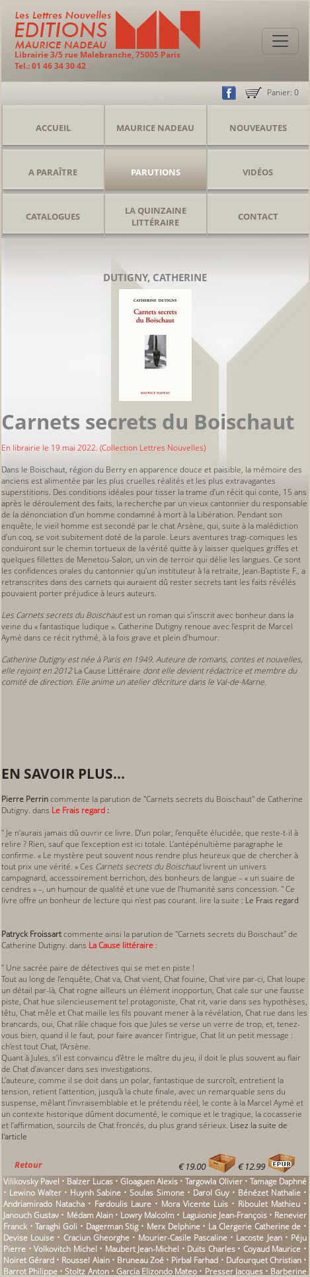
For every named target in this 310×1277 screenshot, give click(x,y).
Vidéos (258, 172)
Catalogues (53, 216)
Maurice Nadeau (155, 128)
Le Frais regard (272, 900)
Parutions (155, 172)
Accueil (53, 128)
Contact (258, 216)
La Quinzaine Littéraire (155, 216)
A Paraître (52, 172)
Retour (28, 1164)
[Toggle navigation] (280, 41)
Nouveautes (258, 128)
